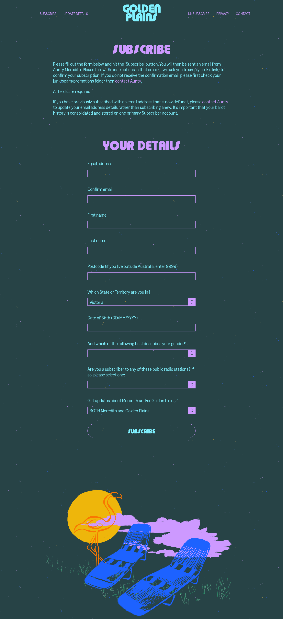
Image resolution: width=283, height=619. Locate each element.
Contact (243, 14)
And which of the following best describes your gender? (136, 343)
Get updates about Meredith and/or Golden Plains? (132, 400)
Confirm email (99, 189)
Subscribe (48, 14)
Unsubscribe (198, 14)
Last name (96, 240)
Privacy (222, 14)
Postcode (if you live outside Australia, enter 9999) (132, 266)
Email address (99, 163)
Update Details (75, 14)
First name (97, 215)
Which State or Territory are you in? (118, 292)
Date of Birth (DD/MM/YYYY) (112, 317)
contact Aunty (128, 81)
